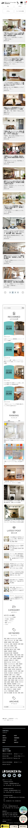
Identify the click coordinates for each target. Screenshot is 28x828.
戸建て (16, 660)
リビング (10, 665)
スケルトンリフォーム (9, 647)
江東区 (9, 669)
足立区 (5, 672)
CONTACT (16, 742)
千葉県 (18, 649)
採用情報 (4, 821)
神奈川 (5, 680)
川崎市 (5, 656)
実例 (5, 645)
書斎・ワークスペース (12, 638)
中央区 (12, 667)
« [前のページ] (5, 292)
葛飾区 (13, 676)
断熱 (17, 663)
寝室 (14, 665)
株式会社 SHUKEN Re (7, 753)
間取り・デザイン (9, 620)
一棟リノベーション (8, 640)
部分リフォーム (7, 662)
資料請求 (5, 826)
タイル (18, 662)
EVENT (15, 735)
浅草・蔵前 (20, 644)
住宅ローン (9, 689)
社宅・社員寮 (11, 656)
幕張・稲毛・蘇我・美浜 (17, 678)
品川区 (19, 687)
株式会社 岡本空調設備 (7, 762)
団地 (19, 692)
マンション (6, 658)
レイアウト (6, 687)
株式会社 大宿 (17, 758)
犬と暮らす (10, 672)
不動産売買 (15, 653)
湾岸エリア (11, 660)
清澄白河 (10, 685)
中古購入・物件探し (9, 619)
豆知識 (9, 678)
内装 (15, 654)
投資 (16, 647)
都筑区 (9, 642)
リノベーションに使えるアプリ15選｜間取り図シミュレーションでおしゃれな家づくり (14, 461)
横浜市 (20, 663)
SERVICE (4, 738)
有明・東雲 (6, 654)
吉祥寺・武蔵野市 (17, 658)
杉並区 (18, 654)
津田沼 (5, 671)
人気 (8, 645)
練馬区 (21, 685)
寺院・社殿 (18, 676)
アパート (21, 682)
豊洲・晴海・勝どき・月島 (10, 649)
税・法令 (15, 692)
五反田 (5, 685)
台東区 (20, 640)
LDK (11, 658)
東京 (5, 638)
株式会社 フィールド (18, 753)
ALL (8, 6)
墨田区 (12, 680)
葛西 (5, 683)
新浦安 (5, 642)
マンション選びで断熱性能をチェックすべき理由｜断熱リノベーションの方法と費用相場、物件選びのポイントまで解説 (17, 556)
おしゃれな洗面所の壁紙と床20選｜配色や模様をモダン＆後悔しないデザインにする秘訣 (14, 440)
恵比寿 (16, 642)
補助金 (5, 676)
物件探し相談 (23, 826)
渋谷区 (19, 638)
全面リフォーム (13, 687)
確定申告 (9, 683)
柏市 (22, 692)
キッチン (14, 662)
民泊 (14, 685)
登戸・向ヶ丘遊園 (8, 692)
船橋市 (12, 682)
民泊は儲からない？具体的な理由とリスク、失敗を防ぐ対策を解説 (17, 581)
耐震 (9, 667)
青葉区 (5, 651)
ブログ (20, 6)
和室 (19, 671)
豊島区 (14, 651)
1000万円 (6, 674)
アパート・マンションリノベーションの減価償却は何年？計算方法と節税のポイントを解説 (17, 598)
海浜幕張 (14, 683)
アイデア (15, 671)
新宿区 (16, 691)
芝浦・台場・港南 (19, 656)
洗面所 (5, 669)
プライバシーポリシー (7, 819)
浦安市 (5, 663)
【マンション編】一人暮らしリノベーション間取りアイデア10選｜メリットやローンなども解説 (13, 362)
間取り (11, 654)
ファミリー (20, 680)
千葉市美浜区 (11, 691)
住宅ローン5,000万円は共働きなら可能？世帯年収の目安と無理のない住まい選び (17, 573)
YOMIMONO (16, 738)
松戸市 (13, 669)
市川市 (16, 667)
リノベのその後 (20, 11)
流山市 (18, 689)
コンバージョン (11, 663)
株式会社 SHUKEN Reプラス (8, 759)
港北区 (14, 689)
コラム (8, 11)
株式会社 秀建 (6, 756)
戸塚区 (5, 665)
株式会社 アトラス (18, 762)
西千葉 (16, 682)
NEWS (4, 742)
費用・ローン (8, 622)
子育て (5, 678)
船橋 (16, 680)
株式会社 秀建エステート (19, 756)
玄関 (13, 642)
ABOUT (4, 735)
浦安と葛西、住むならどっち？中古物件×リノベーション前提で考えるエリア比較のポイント (17, 590)
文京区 (17, 685)
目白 (15, 645)
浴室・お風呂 (7, 682)
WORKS (4, 740)
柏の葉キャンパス (18, 672)
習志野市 (6, 660)
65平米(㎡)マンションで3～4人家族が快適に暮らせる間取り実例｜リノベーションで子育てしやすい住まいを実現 (17, 566)
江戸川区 (18, 665)
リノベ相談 (14, 826)
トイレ (18, 683)
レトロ (5, 691)
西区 (22, 671)
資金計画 (15, 644)
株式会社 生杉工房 (6, 764)
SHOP (15, 740)
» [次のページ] (23, 292)
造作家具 (10, 671)
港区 (22, 654)
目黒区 (11, 645)
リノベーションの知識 (10, 617)
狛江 (5, 689)
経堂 (11, 644)
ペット (14, 674)
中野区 (5, 667)
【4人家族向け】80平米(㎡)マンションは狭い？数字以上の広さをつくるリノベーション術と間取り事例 (17, 539)
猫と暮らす (18, 669)
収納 (20, 667)
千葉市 (18, 674)
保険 (17, 640)
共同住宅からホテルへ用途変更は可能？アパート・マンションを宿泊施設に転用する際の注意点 (17, 548)
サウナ (9, 676)
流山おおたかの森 (8, 653)
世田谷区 (10, 651)
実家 (9, 680)
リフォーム (6, 644)
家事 (10, 674)
